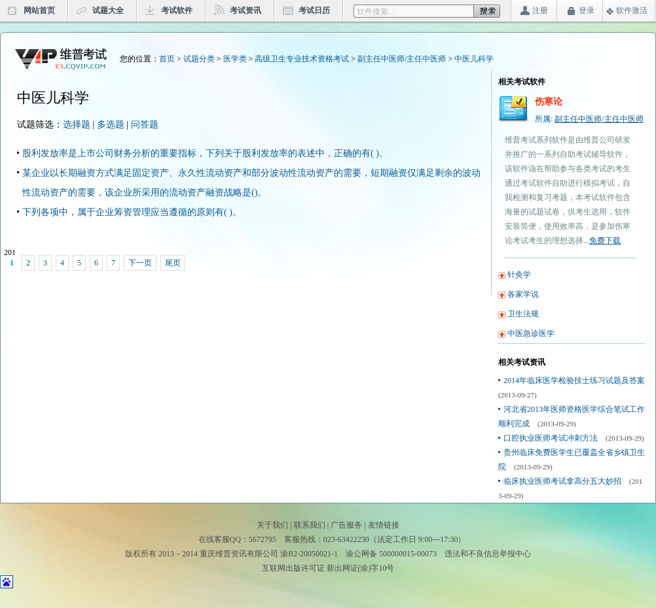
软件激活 (631, 10)
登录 (586, 10)
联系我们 (309, 525)
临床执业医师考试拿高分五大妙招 (562, 481)
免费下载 (605, 240)
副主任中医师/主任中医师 (401, 58)
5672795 (262, 539)
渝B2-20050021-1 (309, 553)
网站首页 (39, 10)
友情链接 (383, 525)
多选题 (110, 124)
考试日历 (314, 10)
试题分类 (199, 58)
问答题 (144, 124)
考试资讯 (245, 10)
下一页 (140, 262)
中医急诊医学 (531, 333)
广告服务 (346, 525)
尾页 (173, 262)
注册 (540, 10)
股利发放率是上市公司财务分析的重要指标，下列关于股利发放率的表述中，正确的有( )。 (205, 153)
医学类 (235, 58)
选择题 (76, 124)
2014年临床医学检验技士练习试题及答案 (574, 380)
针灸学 (519, 274)
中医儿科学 (474, 58)
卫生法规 (523, 313)
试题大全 (108, 10)
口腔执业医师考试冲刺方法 (550, 438)
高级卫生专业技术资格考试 (302, 58)
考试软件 (176, 10)
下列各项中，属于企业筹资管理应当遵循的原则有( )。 (132, 212)
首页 (167, 58)
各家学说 (523, 294)
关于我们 (272, 525)
